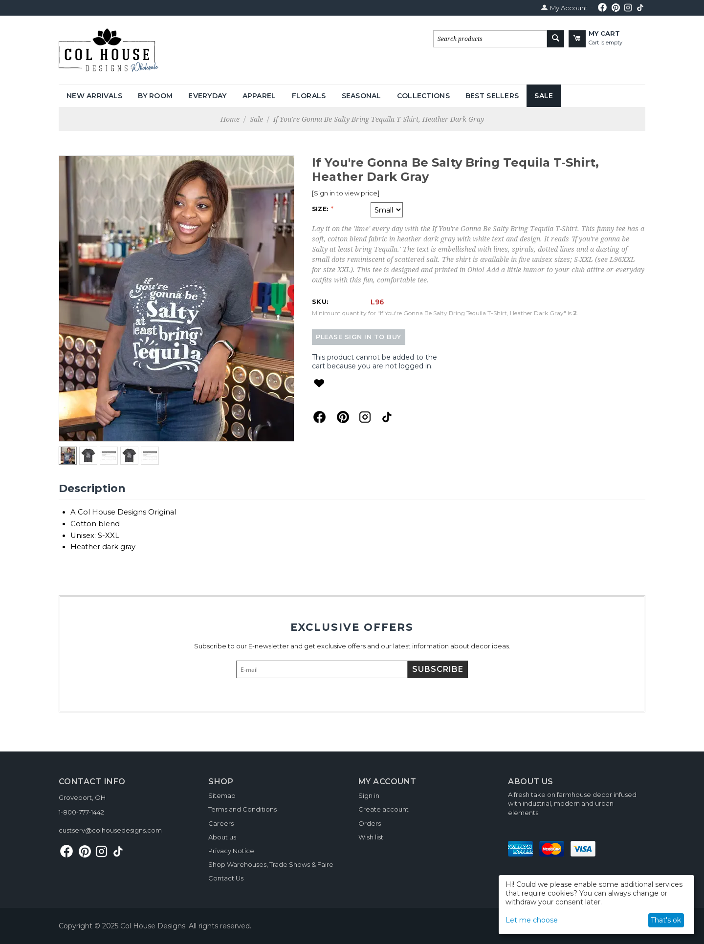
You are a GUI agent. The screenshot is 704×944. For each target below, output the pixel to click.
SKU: (320, 301)
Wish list (370, 837)
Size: (321, 209)
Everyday (207, 95)
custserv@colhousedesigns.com (110, 830)
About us (222, 837)
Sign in (368, 795)
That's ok (666, 920)
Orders (369, 823)
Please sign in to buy (358, 337)
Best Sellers (492, 95)
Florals (309, 95)
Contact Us (225, 878)
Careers (221, 823)
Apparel (259, 95)
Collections (423, 95)
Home (230, 119)
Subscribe (437, 669)
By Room (155, 95)
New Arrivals (94, 95)
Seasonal (361, 95)
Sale (543, 95)
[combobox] (490, 38)
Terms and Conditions (242, 809)
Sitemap (222, 795)
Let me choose (532, 920)
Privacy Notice (231, 851)
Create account (383, 809)
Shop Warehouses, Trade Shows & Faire (270, 864)
